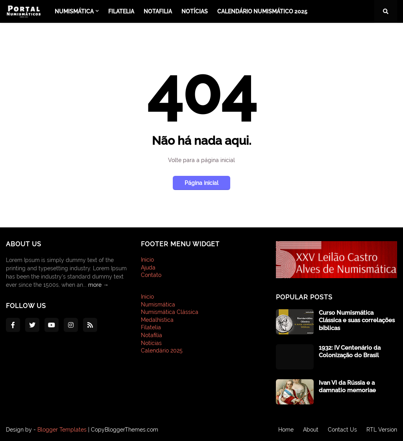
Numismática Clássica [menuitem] (169, 312)
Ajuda (148, 267)
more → (98, 285)
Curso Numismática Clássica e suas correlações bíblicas (357, 320)
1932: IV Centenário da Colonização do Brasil (350, 351)
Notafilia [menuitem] (158, 11)
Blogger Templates (62, 429)
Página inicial (201, 183)
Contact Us (342, 429)
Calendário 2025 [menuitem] (162, 350)
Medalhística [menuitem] (157, 320)
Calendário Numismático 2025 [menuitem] (262, 11)
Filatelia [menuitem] (121, 11)
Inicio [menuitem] (147, 296)
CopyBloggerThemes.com (124, 429)
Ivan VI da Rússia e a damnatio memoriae (347, 386)
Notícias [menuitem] (194, 11)
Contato (151, 275)
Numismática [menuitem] (74, 11)
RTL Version (381, 429)
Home (286, 429)
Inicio (147, 259)
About (310, 429)
